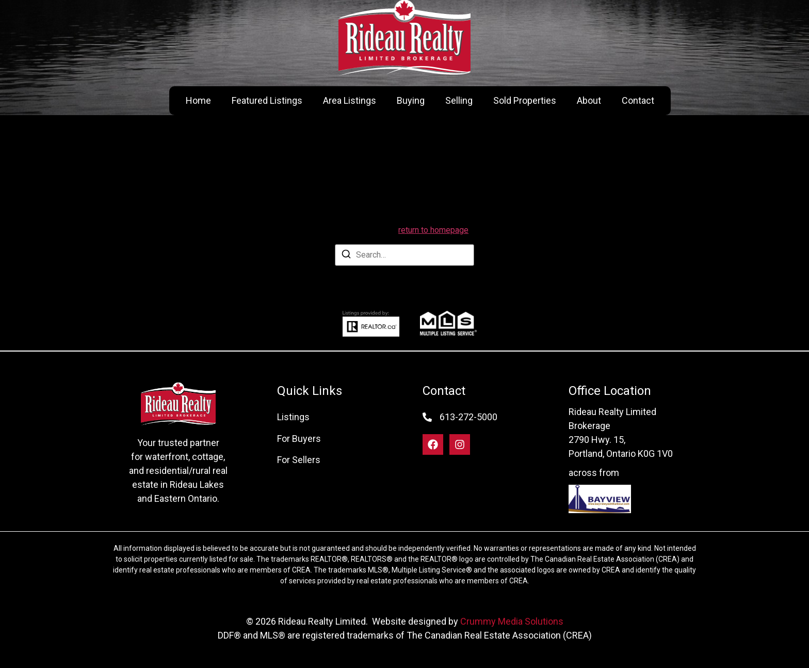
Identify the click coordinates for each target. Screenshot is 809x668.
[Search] (346, 256)
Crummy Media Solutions (511, 621)
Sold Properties (524, 100)
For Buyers (299, 438)
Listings (293, 416)
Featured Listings (267, 100)
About (589, 100)
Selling (459, 100)
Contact (638, 100)
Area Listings (349, 100)
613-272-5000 (468, 416)
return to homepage (433, 230)
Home (198, 100)
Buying (411, 100)
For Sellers (298, 459)
